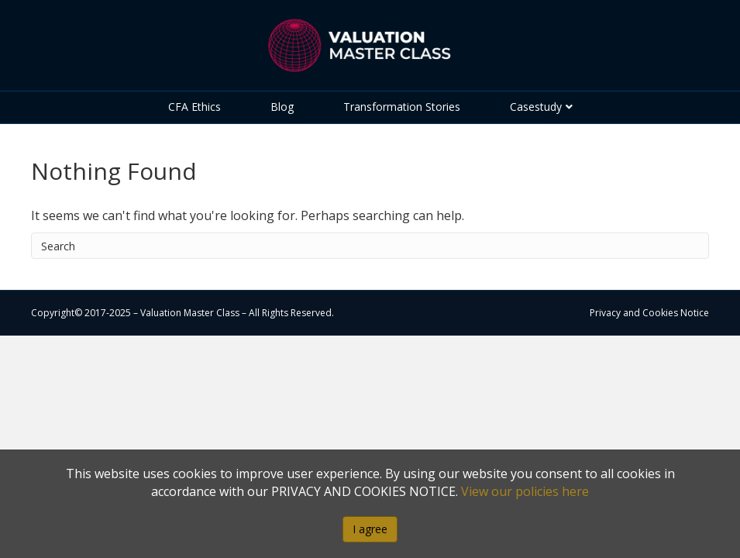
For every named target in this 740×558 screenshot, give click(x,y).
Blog (282, 106)
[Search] (370, 245)
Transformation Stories (401, 106)
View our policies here (525, 491)
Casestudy (536, 106)
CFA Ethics (194, 106)
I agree (370, 529)
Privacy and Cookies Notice (649, 312)
